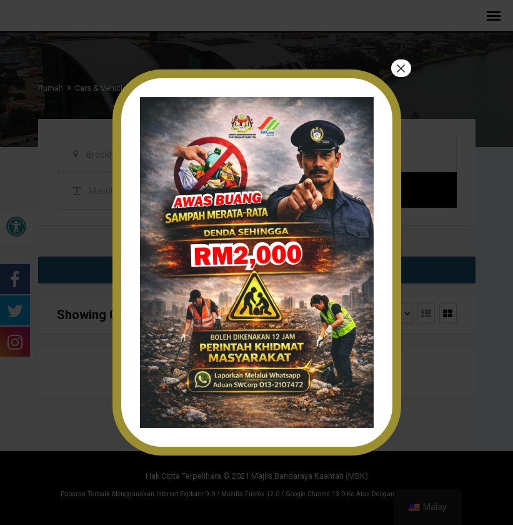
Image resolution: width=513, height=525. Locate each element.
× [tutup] (400, 69)
